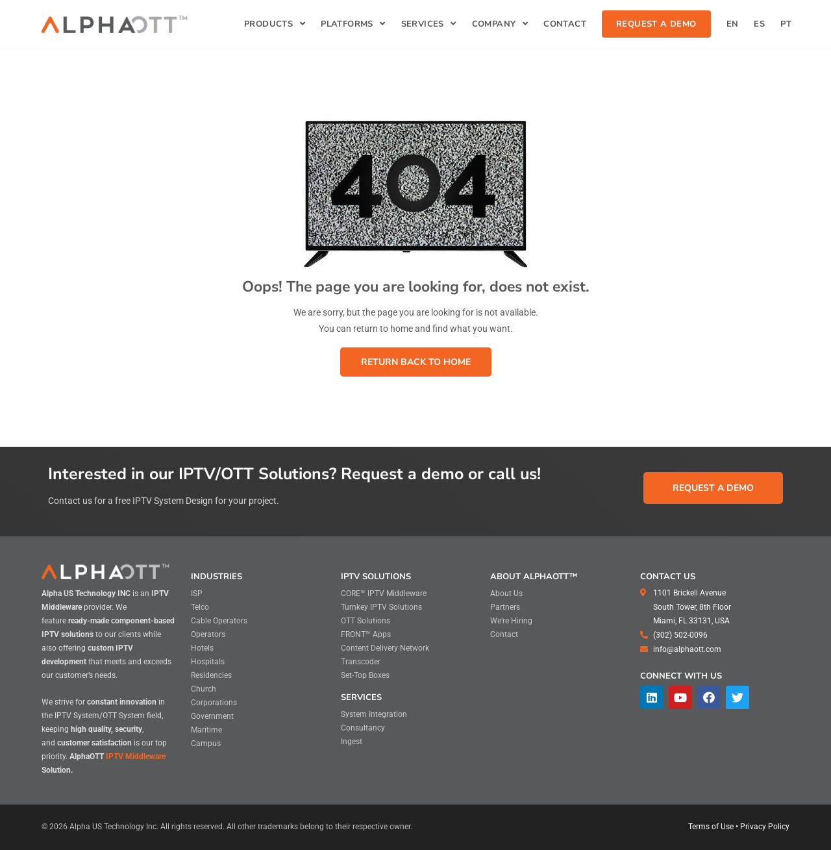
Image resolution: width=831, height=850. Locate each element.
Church (203, 689)
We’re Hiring (511, 620)
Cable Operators (219, 620)
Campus (206, 743)
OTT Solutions (365, 620)
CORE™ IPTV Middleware (384, 593)
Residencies (211, 675)
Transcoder (360, 661)
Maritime (206, 729)
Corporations (214, 702)
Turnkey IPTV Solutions (381, 607)
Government (212, 716)
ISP (197, 593)
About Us (506, 593)
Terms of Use (711, 826)
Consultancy (363, 727)
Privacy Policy (764, 826)
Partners (505, 607)
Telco (200, 607)
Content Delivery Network (385, 648)
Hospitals (208, 661)
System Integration (374, 714)
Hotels (202, 648)
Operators (208, 634)
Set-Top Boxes (365, 675)
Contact (504, 634)
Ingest (351, 741)
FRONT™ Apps (366, 634)
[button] (415, 362)
